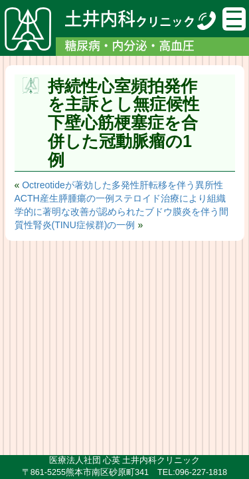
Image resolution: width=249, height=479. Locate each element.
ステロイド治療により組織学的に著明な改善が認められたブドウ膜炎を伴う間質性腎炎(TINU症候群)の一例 (121, 211)
